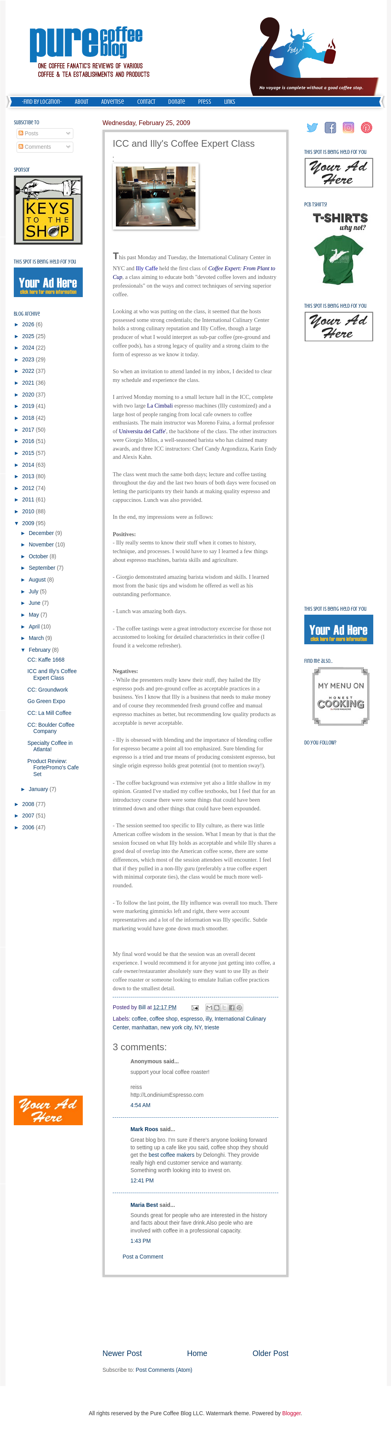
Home (197, 1353)
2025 (29, 336)
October (39, 556)
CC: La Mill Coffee (49, 713)
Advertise (112, 101)
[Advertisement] (195, 1312)
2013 (29, 476)
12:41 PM (142, 1181)
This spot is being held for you (45, 262)
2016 (29, 441)
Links (229, 101)
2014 (29, 465)
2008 (29, 804)
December (42, 533)
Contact (146, 101)
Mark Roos (144, 1129)
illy (209, 1019)
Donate (176, 101)
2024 (29, 348)
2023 (29, 360)
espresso (192, 1019)
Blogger (291, 1413)
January (39, 789)
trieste (212, 1028)
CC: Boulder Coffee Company (50, 728)
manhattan (144, 1028)
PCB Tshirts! (315, 205)
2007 (29, 816)
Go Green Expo (46, 701)
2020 (29, 395)
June (35, 603)
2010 (29, 511)
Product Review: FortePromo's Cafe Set (52, 767)
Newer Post (122, 1353)
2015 (29, 453)
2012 (29, 488)
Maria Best (144, 1205)
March (37, 638)
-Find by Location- (42, 101)
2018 (29, 418)
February (40, 650)
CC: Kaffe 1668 (45, 660)
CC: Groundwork (47, 690)
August (38, 580)
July (34, 592)
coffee (139, 1019)
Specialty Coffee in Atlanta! (50, 746)
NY (198, 1028)
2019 (29, 406)
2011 (29, 500)
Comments (35, 147)
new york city (176, 1028)
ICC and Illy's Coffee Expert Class (51, 674)
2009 (29, 523)
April (35, 627)
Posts (28, 134)
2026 (29, 324)
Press (204, 101)
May (35, 615)
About (81, 101)
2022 (29, 371)
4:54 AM (140, 1105)
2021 (29, 383)
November (42, 545)
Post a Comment (143, 1257)
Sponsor (22, 170)
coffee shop (163, 1019)
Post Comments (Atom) (164, 1370)
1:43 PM (140, 1241)
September (43, 568)
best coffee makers (171, 1155)
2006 (29, 827)
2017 (29, 430)
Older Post (271, 1353)
